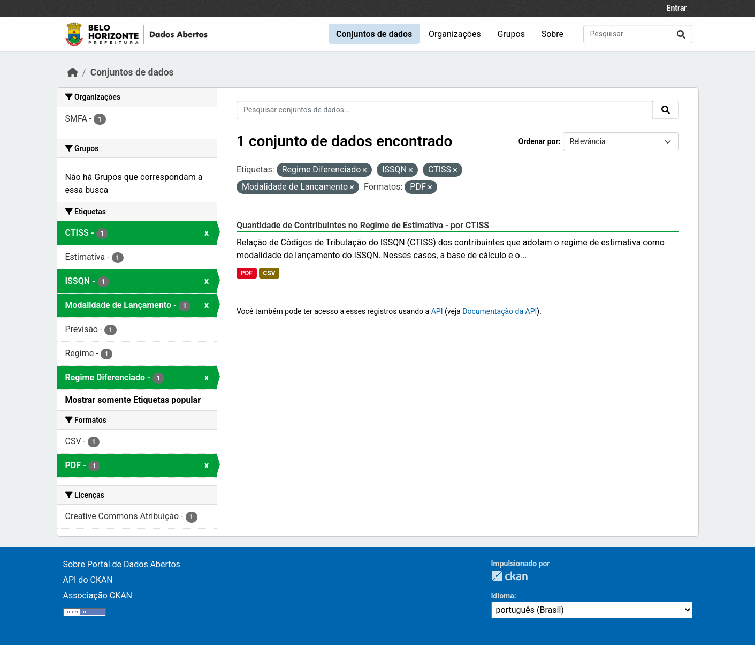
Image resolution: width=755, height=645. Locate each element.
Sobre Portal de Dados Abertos (121, 564)
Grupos (511, 34)
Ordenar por (538, 141)
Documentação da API (499, 311)
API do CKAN (88, 580)
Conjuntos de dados (374, 34)
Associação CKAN (98, 595)
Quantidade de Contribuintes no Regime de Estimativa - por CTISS (363, 225)
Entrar (677, 8)
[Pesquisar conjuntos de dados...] (637, 34)
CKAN (509, 576)
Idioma (502, 595)
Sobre (552, 34)
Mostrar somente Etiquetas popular (133, 400)
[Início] (72, 72)
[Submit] (681, 34)
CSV (269, 273)
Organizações (455, 34)
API (437, 311)
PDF (247, 273)
